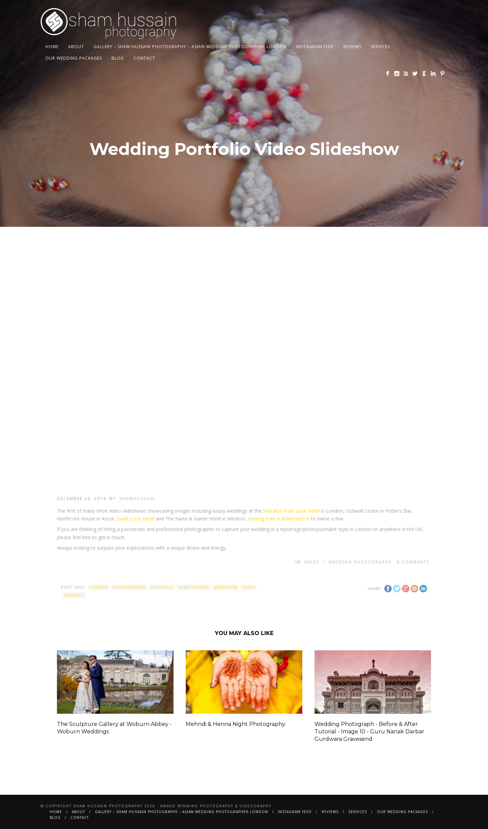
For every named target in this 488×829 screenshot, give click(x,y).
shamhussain (137, 498)
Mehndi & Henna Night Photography (235, 724)
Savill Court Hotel (136, 518)
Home (52, 47)
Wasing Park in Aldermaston (279, 518)
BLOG (117, 58)
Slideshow (225, 587)
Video (312, 562)
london (99, 587)
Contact (144, 58)
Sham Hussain (194, 587)
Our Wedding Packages (73, 58)
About (76, 47)
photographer (129, 587)
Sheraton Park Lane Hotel (291, 511)
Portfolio (162, 587)
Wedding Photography (360, 562)
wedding (74, 595)
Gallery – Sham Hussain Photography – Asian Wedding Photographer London (190, 47)
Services (380, 47)
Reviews (352, 47)
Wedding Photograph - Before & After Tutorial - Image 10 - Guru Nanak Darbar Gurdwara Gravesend (369, 732)
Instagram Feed (315, 47)
